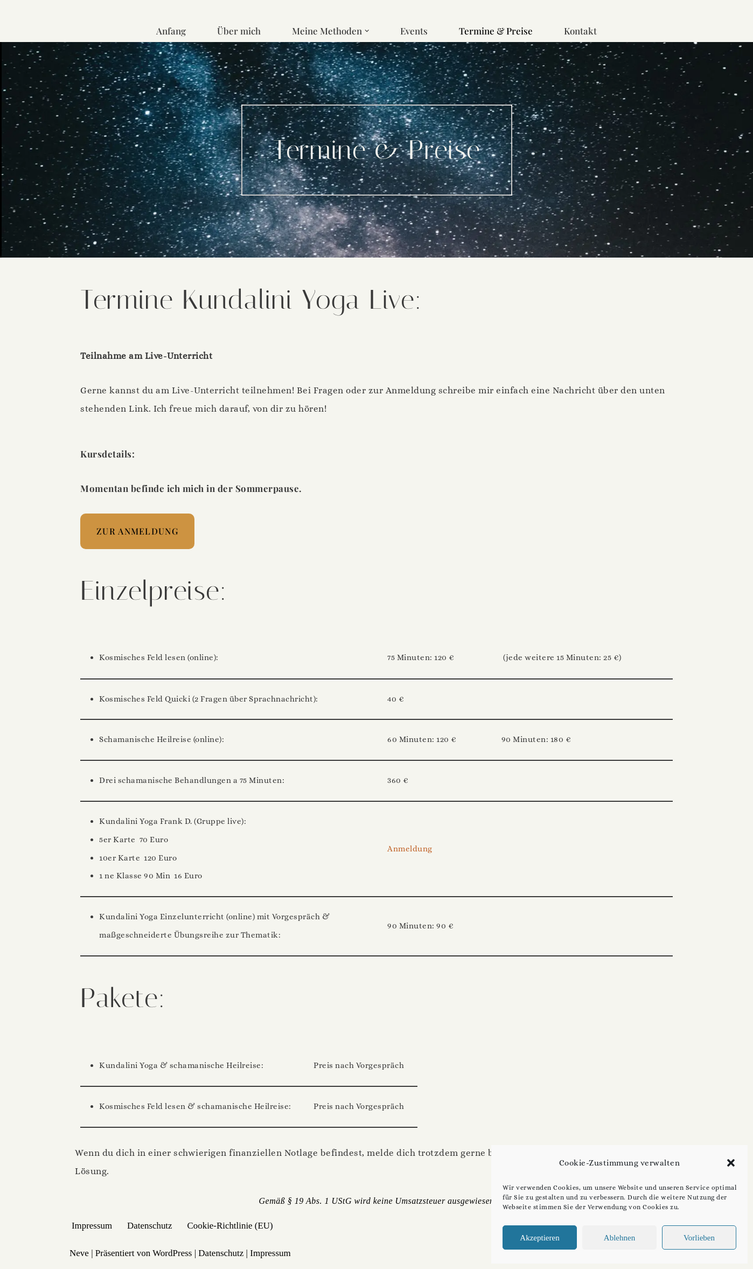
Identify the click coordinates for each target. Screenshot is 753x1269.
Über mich (238, 31)
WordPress (172, 1255)
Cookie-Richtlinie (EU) (231, 1228)
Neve (79, 1255)
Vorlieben (699, 1237)
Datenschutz (150, 1228)
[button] (731, 1162)
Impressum (92, 1228)
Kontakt (580, 31)
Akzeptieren (539, 1237)
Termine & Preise (496, 31)
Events (414, 31)
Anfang (170, 31)
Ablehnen (619, 1237)
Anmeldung (410, 850)
